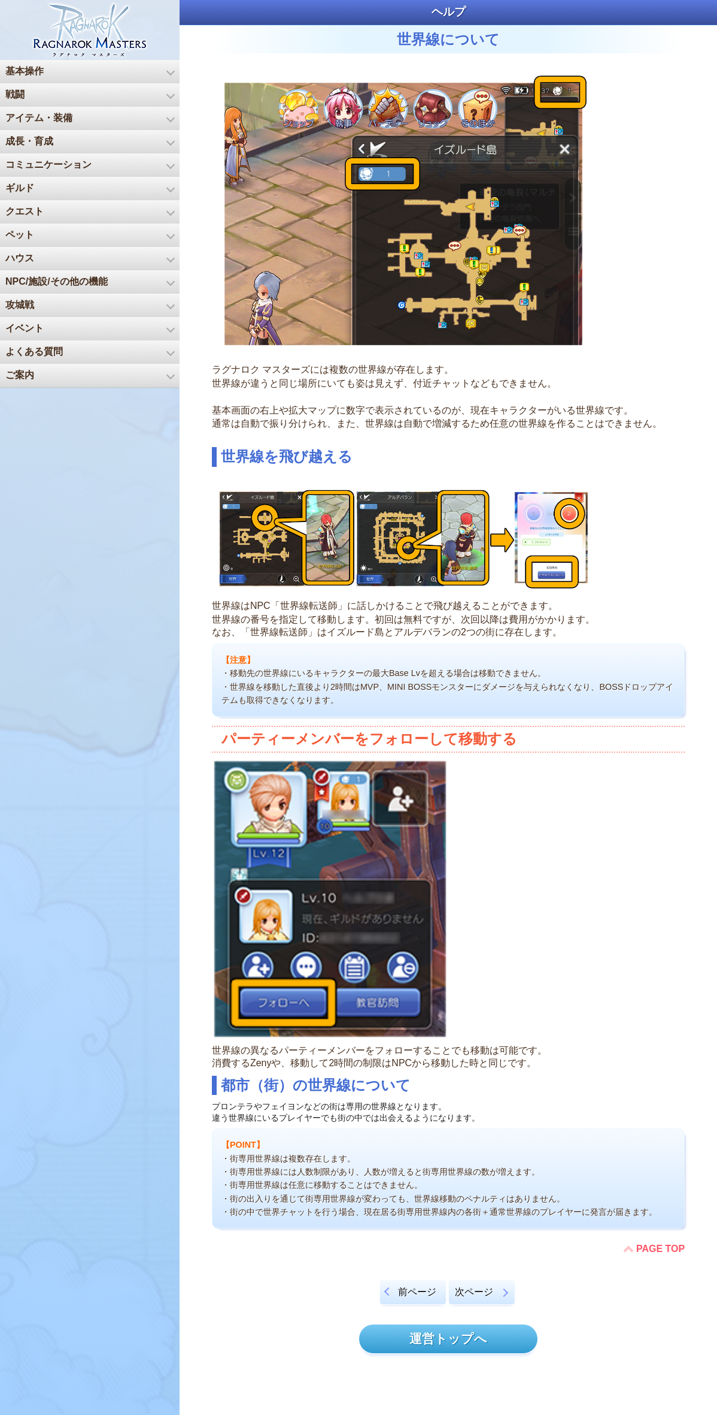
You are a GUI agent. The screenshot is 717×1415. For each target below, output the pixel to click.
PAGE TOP (660, 1249)
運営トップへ (448, 1338)
